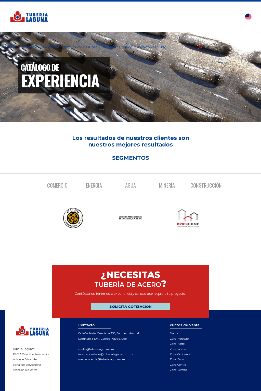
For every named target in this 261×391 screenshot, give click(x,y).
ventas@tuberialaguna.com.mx (98, 349)
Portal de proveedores (27, 364)
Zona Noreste (178, 349)
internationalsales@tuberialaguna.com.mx (105, 354)
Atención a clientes (25, 370)
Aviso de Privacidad (25, 359)
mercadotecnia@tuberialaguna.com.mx (103, 359)
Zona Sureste (178, 370)
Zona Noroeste (179, 338)
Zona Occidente (180, 354)
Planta (174, 333)
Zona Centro (178, 364)
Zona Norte (177, 344)
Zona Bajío (177, 359)
